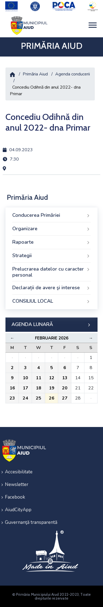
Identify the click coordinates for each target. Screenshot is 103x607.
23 (12, 398)
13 (64, 378)
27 (64, 398)
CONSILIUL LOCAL (51, 301)
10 (25, 378)
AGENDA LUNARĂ (51, 324)
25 (38, 398)
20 (64, 388)
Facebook (15, 497)
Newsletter (16, 484)
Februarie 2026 (51, 338)
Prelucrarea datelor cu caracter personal (51, 272)
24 (25, 398)
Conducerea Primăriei (51, 215)
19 (51, 388)
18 (38, 388)
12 (51, 378)
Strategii (51, 255)
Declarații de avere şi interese (51, 287)
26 (51, 398)
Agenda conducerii (72, 74)
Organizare (51, 228)
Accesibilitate (19, 472)
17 (25, 388)
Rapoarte (51, 242)
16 (12, 388)
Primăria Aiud (35, 74)
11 (38, 378)
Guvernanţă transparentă (31, 522)
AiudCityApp (18, 510)
